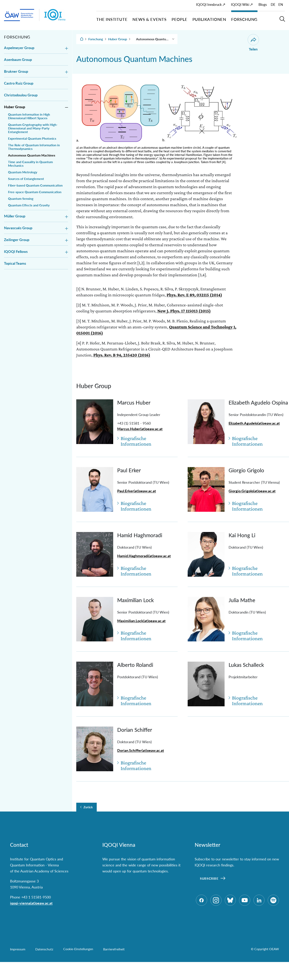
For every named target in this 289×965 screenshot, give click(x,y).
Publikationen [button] (209, 19)
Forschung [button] (244, 19)
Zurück (88, 807)
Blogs (262, 4)
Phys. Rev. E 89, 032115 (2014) (194, 294)
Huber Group (14, 107)
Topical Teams (15, 263)
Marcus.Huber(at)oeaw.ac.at (140, 429)
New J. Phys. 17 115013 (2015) (184, 310)
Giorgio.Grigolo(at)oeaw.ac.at (252, 491)
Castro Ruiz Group (18, 83)
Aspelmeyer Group (19, 47)
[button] (282, 20)
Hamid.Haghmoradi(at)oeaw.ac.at (144, 556)
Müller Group (14, 216)
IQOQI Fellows (16, 251)
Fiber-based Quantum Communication (35, 185)
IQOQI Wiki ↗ (242, 4)
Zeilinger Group (16, 239)
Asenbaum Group (18, 59)
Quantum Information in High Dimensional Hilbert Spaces (29, 116)
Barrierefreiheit (114, 952)
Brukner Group (16, 71)
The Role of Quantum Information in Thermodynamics (34, 146)
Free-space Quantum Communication (34, 192)
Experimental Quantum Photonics (32, 138)
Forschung (95, 39)
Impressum (17, 952)
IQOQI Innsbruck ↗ (210, 4)
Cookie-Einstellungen (78, 952)
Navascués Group (18, 228)
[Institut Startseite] (70, 15)
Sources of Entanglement (26, 179)
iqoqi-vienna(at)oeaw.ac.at (31, 903)
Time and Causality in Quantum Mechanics (30, 163)
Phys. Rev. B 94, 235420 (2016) (121, 354)
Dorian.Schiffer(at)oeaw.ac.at (140, 750)
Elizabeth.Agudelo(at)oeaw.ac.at (254, 423)
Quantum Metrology (22, 172)
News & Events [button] (149, 19)
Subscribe (209, 878)
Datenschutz (44, 952)
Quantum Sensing (20, 198)
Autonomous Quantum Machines (31, 155)
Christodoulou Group (21, 95)
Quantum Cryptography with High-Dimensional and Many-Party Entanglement (33, 128)
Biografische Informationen (136, 441)
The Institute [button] (111, 19)
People (179, 19)
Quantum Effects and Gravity (29, 205)
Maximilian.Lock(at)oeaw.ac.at (141, 621)
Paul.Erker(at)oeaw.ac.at (136, 491)
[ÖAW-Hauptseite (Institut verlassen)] (19, 15)
